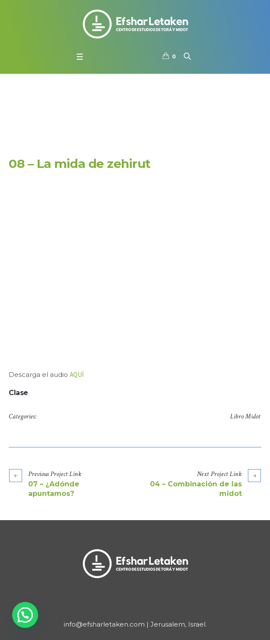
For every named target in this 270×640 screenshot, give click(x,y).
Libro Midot (245, 416)
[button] (25, 615)
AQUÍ (77, 374)
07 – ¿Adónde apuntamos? (53, 489)
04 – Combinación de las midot (196, 489)
